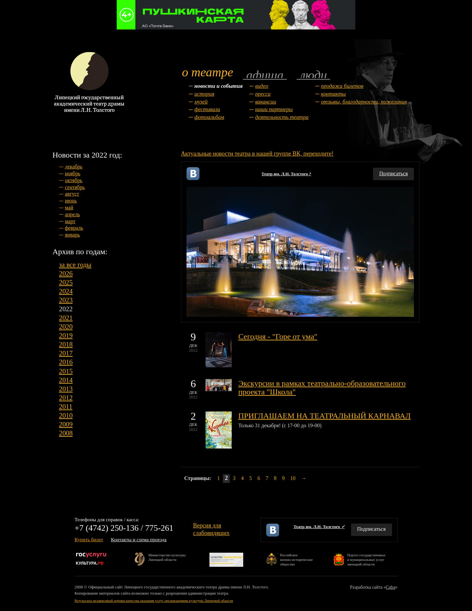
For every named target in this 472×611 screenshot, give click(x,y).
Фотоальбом (209, 117)
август (72, 194)
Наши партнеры (274, 109)
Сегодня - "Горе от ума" (277, 336)
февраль (74, 228)
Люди (313, 74)
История (204, 94)
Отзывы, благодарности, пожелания (364, 102)
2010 (66, 415)
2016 (66, 362)
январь (72, 235)
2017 (66, 353)
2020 (66, 326)
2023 (66, 300)
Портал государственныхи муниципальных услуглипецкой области (366, 559)
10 (292, 478)
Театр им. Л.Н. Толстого (286, 173)
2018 (66, 344)
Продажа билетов (342, 86)
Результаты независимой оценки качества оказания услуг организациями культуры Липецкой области (154, 600)
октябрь (73, 180)
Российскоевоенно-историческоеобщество (296, 559)
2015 (66, 371)
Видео (261, 86)
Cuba (390, 587)
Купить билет (89, 539)
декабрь (73, 166)
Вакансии (265, 102)
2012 (66, 397)
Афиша (265, 74)
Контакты (333, 94)
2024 (66, 291)
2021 (66, 317)
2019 (66, 335)
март (70, 221)
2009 (66, 424)
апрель (72, 214)
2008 (66, 433)
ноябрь (72, 173)
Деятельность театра (281, 117)
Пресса (262, 94)
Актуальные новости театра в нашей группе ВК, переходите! (257, 153)
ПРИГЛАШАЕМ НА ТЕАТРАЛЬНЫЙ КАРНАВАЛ (324, 415)
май (69, 207)
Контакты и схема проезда (139, 539)
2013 (66, 388)
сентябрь (75, 187)
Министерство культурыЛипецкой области (167, 557)
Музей (200, 102)
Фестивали (207, 109)
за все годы (75, 264)
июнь (71, 200)
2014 (66, 380)
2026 (66, 273)
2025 (66, 282)
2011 (65, 406)
